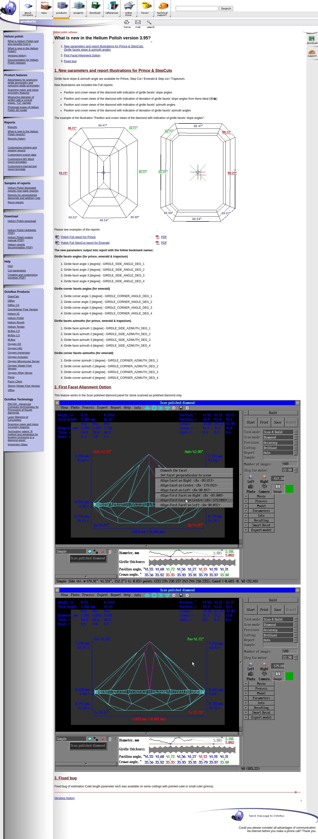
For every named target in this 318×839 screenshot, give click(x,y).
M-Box (11, 339)
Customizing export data (22, 154)
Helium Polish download (22, 221)
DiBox (11, 300)
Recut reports (16, 202)
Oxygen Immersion (19, 352)
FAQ (10, 266)
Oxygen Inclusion (18, 356)
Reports (12, 127)
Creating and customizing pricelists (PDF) (22, 276)
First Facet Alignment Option (82, 55)
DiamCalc (13, 296)
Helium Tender (16, 326)
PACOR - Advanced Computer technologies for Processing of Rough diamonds (23, 408)
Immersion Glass (18, 444)
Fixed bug (70, 61)
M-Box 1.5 (14, 335)
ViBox (11, 390)
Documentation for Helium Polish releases (23, 61)
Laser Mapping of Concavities (18, 418)
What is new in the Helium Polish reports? (23, 133)
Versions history (17, 55)
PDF (164, 237)
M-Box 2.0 (14, 331)
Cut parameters (17, 270)
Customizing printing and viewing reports (22, 149)
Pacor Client (15, 381)
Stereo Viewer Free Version (24, 385)
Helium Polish (16, 318)
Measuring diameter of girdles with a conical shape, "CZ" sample (21, 100)
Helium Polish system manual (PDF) (20, 239)
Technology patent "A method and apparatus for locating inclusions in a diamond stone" (23, 435)
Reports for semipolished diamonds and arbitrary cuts (24, 196)
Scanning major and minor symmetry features (23, 91)
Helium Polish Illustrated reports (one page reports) (23, 189)
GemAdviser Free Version (23, 309)
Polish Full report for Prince (78, 237)
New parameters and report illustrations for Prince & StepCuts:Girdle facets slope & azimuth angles (103, 48)
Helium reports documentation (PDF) (20, 246)
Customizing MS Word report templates (21, 160)
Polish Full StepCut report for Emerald (85, 243)
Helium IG (13, 313)
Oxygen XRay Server (20, 372)
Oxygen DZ (14, 344)
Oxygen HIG (15, 348)
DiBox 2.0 (13, 305)
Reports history (16, 138)
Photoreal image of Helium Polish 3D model (23, 108)
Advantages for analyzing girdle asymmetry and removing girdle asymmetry (23, 82)
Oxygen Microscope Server (24, 361)
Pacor (11, 377)
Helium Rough (16, 322)
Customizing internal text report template (22, 168)
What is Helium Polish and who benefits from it (23, 42)
